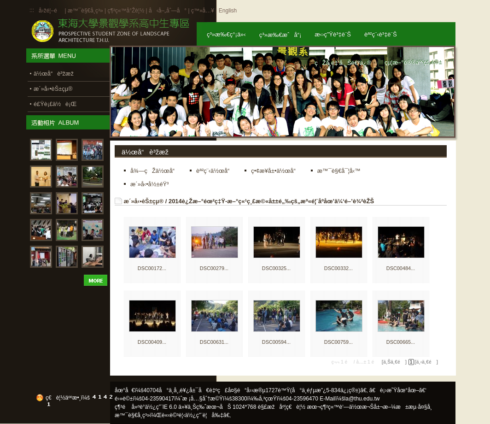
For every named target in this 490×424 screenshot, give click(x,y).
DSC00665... (400, 342)
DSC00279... (214, 268)
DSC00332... (338, 268)
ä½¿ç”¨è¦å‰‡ (204, 415)
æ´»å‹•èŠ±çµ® (144, 201)
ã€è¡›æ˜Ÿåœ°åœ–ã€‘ (397, 390)
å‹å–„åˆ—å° (168, 10)
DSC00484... (400, 268)
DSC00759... (338, 342)
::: (31, 10)
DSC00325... (276, 268)
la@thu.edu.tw (362, 398)
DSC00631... (214, 342)
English (228, 10)
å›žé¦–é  (51, 10)
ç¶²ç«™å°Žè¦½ (125, 10)
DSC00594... (276, 342)
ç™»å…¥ (202, 10)
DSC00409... (152, 342)
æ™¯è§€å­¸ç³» (86, 10)
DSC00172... (152, 268)
